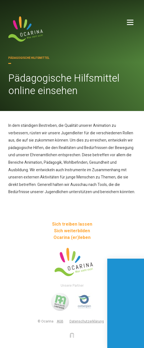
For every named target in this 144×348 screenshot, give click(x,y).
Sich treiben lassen (72, 224)
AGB (60, 321)
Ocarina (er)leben (72, 237)
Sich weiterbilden (72, 231)
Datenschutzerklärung (87, 321)
